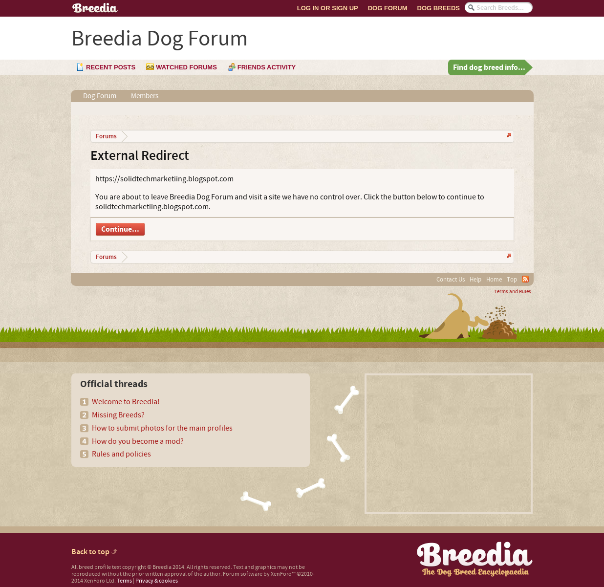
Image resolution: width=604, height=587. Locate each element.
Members (144, 96)
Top (512, 279)
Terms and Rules (512, 291)
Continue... (120, 229)
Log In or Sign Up (327, 8)
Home (494, 279)
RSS (525, 279)
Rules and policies (121, 454)
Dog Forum (388, 8)
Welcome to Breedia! (126, 402)
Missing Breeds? (118, 415)
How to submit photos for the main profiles (162, 428)
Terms (124, 581)
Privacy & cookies (156, 581)
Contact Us (450, 279)
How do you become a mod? (138, 441)
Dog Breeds (438, 8)
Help (475, 279)
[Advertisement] (449, 443)
